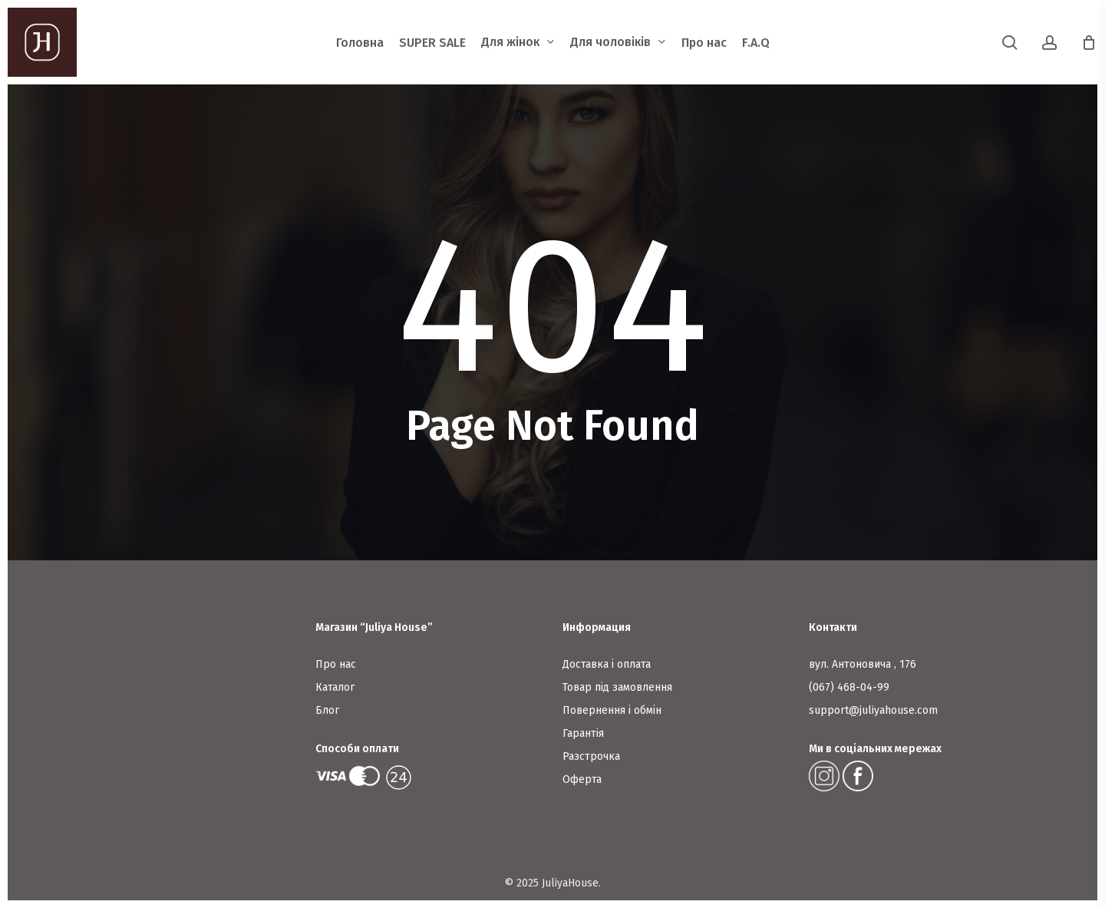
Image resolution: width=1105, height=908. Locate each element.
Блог (327, 710)
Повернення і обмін (611, 710)
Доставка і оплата (606, 664)
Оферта (582, 779)
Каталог (335, 687)
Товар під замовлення (617, 687)
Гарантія (583, 733)
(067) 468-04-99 (849, 687)
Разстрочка (591, 756)
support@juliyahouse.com (873, 710)
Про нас (335, 664)
